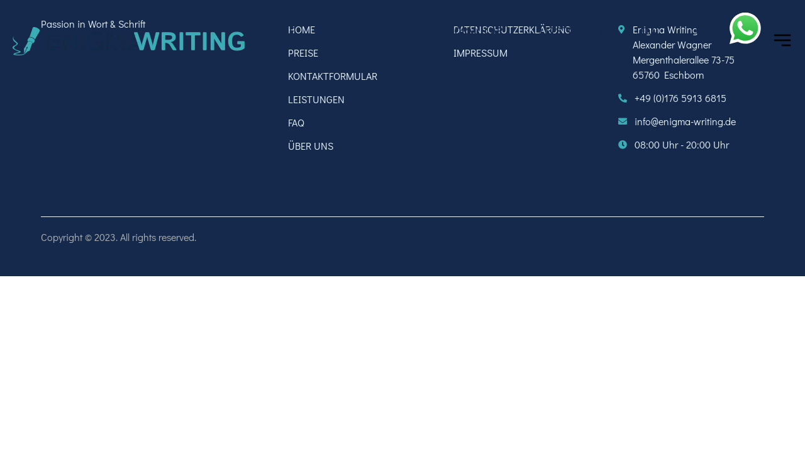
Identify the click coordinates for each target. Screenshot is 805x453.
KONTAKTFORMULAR (452, 30)
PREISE (348, 30)
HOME (280, 30)
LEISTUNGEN (572, 30)
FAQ (649, 30)
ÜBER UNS (709, 41)
